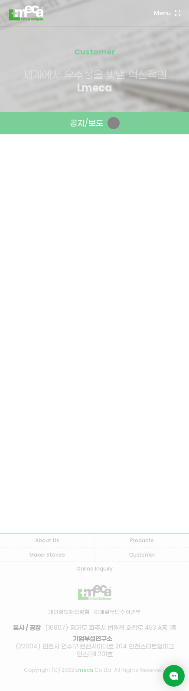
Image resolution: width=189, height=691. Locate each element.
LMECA (26, 13)
